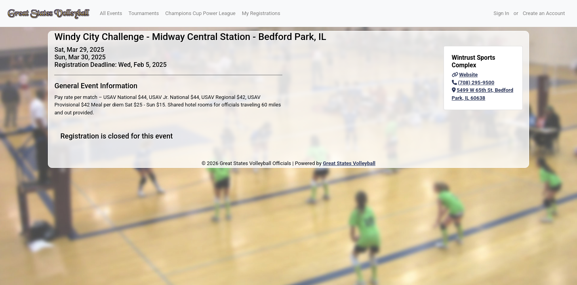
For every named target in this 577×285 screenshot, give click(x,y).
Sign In (501, 13)
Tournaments (144, 13)
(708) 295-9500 (473, 83)
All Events (111, 13)
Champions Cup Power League (200, 13)
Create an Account (544, 13)
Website (465, 75)
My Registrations (261, 13)
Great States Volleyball (349, 163)
